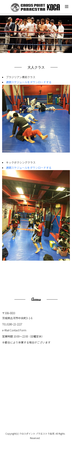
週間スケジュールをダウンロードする (28, 82)
